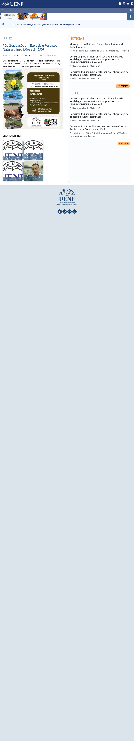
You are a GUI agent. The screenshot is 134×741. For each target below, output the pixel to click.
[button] (130, 16)
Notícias (54, 55)
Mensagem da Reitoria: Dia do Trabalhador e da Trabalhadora (97, 45)
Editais (16, 24)
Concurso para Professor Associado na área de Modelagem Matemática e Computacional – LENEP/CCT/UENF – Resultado (96, 59)
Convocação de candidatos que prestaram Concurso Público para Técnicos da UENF (99, 128)
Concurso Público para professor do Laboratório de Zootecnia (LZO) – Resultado (99, 73)
